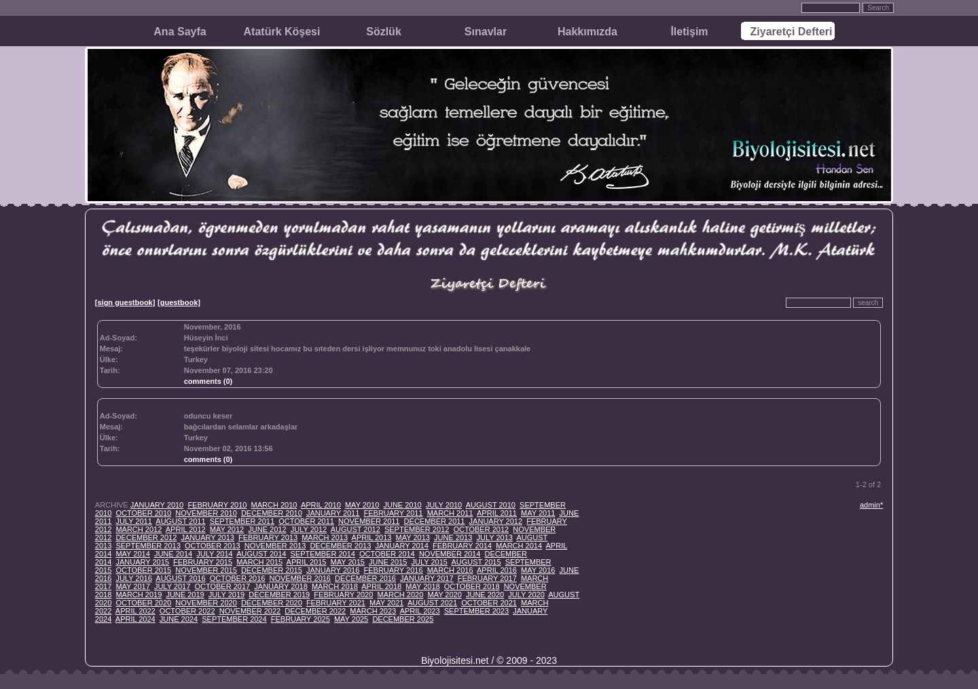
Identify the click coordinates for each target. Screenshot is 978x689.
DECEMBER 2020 (271, 603)
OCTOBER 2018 (472, 586)
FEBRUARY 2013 (267, 537)
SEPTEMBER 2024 (234, 619)
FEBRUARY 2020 (343, 594)
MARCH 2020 (400, 594)
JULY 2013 (494, 537)
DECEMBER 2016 (365, 578)
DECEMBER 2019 (279, 594)
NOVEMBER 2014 (449, 554)
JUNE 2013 (453, 537)
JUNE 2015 (388, 562)
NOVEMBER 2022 (249, 611)
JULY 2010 (444, 505)
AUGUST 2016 (180, 578)
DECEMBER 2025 (402, 619)
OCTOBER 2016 (238, 578)
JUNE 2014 (173, 554)
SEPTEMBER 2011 (242, 521)
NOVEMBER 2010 (205, 513)
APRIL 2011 (497, 513)
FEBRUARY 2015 (202, 562)
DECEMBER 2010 (271, 513)
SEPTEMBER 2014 (323, 554)
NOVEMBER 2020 (205, 603)
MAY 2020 (444, 594)
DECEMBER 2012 (146, 537)
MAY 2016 (538, 570)
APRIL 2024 (135, 619)
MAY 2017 (132, 586)
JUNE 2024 (179, 619)
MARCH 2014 (519, 546)
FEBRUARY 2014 (462, 546)
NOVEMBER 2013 (275, 546)
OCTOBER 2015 (143, 570)
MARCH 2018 (335, 586)
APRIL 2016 (497, 570)
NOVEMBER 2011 (368, 521)
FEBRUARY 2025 (300, 619)
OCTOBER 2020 (143, 603)
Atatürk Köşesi (282, 31)
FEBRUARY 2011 (392, 513)
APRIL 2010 (321, 505)
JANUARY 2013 (207, 537)
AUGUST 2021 (432, 603)
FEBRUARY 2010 (217, 505)
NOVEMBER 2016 (300, 578)
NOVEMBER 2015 (205, 570)
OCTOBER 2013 (212, 546)
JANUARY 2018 (280, 586)
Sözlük (383, 31)
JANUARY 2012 (495, 521)
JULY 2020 (526, 594)
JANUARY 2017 (426, 578)
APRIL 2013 (372, 537)
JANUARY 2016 (332, 570)
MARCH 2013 (325, 537)
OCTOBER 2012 (481, 529)
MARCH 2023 (373, 611)
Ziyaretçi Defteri (791, 31)
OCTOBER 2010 (143, 513)
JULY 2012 (309, 529)
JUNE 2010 (402, 505)
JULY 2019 (226, 594)
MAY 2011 (538, 513)
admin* (871, 505)
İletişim (689, 31)
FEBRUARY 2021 (335, 603)
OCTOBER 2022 (187, 611)
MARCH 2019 (138, 594)
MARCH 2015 (259, 562)
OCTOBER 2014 (387, 554)
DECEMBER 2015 (271, 570)
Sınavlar (486, 31)
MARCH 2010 (274, 505)
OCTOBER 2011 (306, 521)
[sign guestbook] (125, 302)
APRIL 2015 (307, 562)
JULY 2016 (133, 578)
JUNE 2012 (267, 529)
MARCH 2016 (450, 570)
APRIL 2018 (381, 586)
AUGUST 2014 (261, 554)
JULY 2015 (429, 562)
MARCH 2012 (138, 529)
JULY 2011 (133, 521)
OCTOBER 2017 (222, 586)
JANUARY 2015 (141, 562)
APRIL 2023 (420, 611)
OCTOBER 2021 (489, 603)
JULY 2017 (172, 586)
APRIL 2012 (186, 529)
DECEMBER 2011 (434, 521)
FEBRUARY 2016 (392, 570)
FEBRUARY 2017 (487, 578)
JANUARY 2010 (156, 505)
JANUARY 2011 (332, 513)
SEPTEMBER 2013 (147, 546)
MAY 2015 (348, 562)
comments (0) (208, 381)
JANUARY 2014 (401, 546)
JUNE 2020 (485, 594)
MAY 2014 (132, 554)
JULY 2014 (214, 554)
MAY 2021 (386, 603)
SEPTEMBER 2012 (416, 529)
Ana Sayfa (179, 31)
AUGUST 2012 (355, 529)
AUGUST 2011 (180, 521)
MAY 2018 (422, 586)
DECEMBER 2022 (315, 611)
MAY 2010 (362, 505)
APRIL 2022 (135, 611)
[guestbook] (179, 302)
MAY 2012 (227, 529)
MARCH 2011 (450, 513)
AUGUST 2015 (476, 562)
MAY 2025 (351, 619)
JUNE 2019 (185, 594)
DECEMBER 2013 (340, 546)
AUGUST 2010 (490, 505)
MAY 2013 (413, 537)
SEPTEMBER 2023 (476, 611)
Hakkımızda (587, 31)
